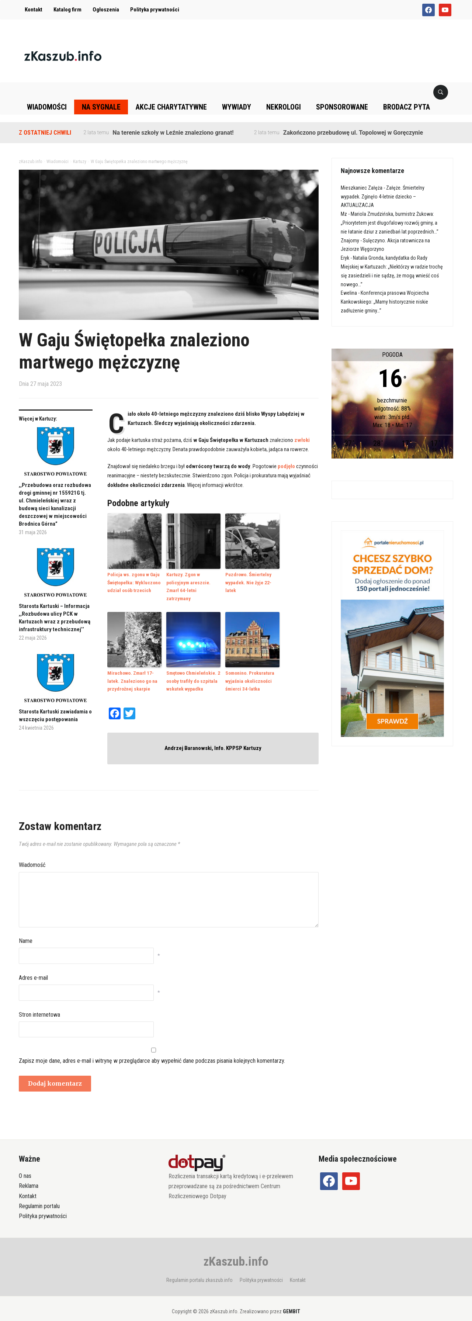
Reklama (28, 1175)
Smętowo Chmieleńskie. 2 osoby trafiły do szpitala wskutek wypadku (193, 671)
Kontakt (33, 9)
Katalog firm (67, 9)
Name (25, 930)
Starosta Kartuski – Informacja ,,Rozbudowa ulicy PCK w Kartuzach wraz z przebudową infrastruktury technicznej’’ (54, 618)
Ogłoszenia (106, 9)
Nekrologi (283, 107)
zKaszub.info (236, 1251)
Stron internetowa (39, 1004)
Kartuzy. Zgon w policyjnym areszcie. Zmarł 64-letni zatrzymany (193, 581)
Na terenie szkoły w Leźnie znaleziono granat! (172, 132)
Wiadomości (47, 107)
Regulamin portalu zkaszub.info (199, 1270)
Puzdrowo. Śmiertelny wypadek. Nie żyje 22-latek (253, 578)
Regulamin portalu (39, 1196)
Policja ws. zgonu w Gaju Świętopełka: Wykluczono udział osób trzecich (133, 581)
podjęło (286, 466)
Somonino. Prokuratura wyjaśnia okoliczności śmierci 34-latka (249, 671)
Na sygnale (101, 107)
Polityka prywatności (154, 9)
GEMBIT (291, 1301)
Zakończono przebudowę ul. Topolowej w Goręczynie (353, 132)
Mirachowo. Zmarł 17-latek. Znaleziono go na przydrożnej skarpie (131, 671)
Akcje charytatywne (171, 107)
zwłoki (302, 440)
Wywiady (236, 107)
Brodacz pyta (406, 107)
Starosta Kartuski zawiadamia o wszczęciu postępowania (55, 715)
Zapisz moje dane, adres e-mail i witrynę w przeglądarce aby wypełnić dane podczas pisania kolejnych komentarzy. (152, 1050)
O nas (25, 1165)
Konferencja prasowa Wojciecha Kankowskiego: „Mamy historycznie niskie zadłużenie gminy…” (385, 302)
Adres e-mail (33, 967)
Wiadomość (32, 854)
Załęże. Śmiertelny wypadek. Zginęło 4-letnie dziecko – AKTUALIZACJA (382, 196)
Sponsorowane (342, 107)
